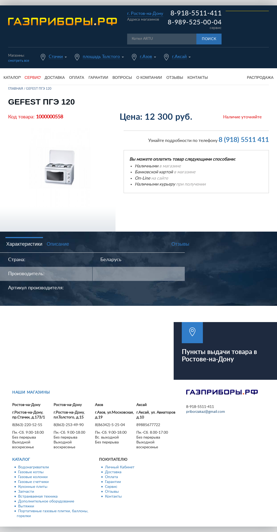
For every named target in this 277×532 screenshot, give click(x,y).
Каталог (21, 460)
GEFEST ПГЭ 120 (38, 88)
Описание (58, 244)
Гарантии (98, 77)
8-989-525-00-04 (195, 22)
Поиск (209, 39)
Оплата (76, 77)
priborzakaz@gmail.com (205, 412)
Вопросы (122, 77)
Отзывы (174, 77)
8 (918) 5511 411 (244, 140)
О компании (149, 77)
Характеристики (24, 244)
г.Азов (146, 56)
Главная (15, 88)
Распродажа (260, 77)
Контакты (197, 77)
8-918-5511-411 (196, 13)
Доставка (55, 77)
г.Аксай (179, 56)
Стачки (56, 56)
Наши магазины (31, 392)
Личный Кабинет (119, 467)
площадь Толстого (101, 56)
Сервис (111, 487)
